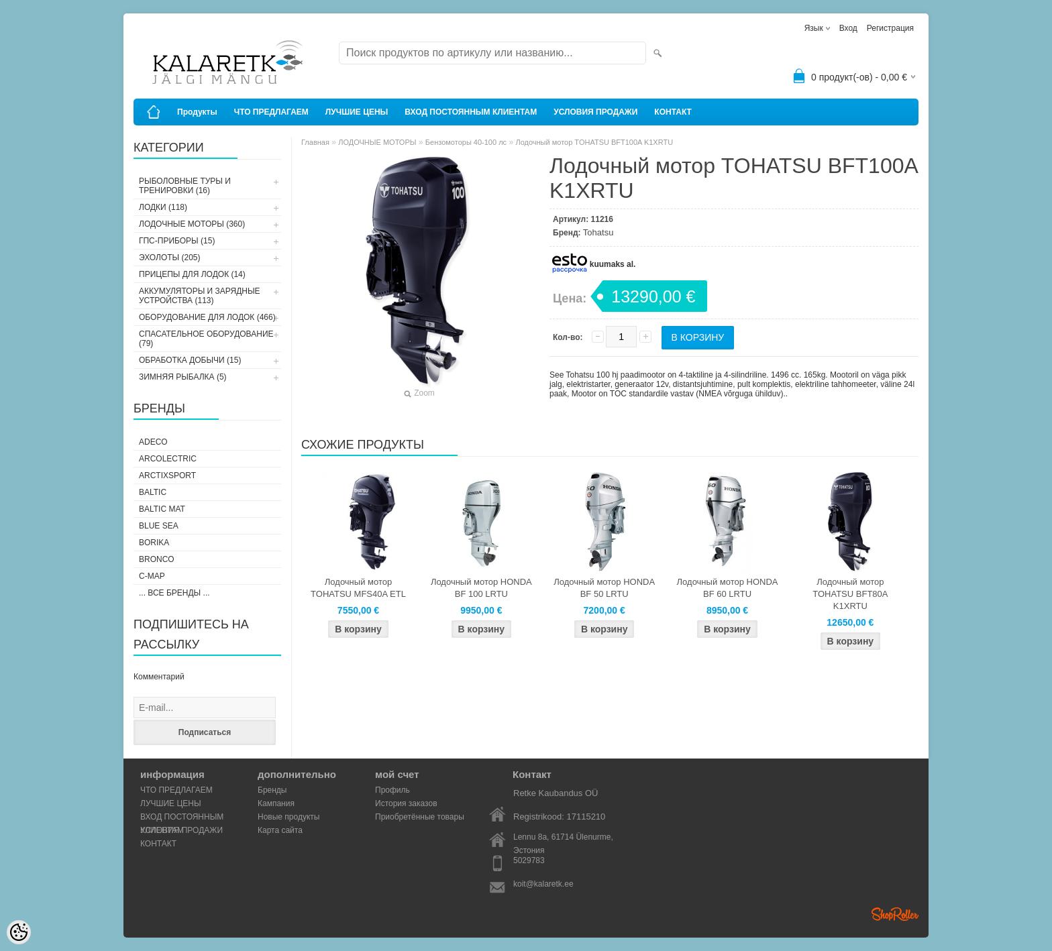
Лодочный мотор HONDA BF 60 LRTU (727, 588)
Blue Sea (158, 525)
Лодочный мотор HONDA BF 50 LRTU (604, 588)
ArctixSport (167, 475)
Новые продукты (288, 817)
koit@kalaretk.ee (543, 884)
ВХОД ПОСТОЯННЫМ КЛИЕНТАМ (471, 112)
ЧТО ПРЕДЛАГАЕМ (271, 112)
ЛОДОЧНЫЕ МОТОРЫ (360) (192, 224)
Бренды (272, 790)
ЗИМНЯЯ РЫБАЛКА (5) (183, 377)
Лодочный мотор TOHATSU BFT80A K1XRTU (850, 594)
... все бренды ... (174, 593)
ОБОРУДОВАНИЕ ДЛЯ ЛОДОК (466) (207, 317)
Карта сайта (280, 830)
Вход (848, 28)
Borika (154, 542)
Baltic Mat (162, 509)
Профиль (392, 790)
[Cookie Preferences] (19, 932)
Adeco (153, 442)
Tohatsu (598, 232)
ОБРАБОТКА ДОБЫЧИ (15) (190, 360)
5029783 (529, 860)
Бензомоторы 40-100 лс (466, 142)
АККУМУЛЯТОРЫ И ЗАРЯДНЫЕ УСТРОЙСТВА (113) (199, 295)
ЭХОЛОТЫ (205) (170, 257)
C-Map (152, 576)
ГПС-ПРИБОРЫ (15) (177, 240)
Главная (315, 142)
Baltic (152, 492)
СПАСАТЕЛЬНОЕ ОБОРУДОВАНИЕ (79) (206, 338)
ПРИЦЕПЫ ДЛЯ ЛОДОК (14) (192, 274)
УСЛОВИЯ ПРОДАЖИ (595, 112)
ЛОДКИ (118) (163, 207)
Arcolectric (168, 458)
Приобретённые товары (419, 817)
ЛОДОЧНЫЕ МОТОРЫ (377, 142)
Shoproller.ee (895, 914)
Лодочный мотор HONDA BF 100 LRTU (481, 588)
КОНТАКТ (673, 112)
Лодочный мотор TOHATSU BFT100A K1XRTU (594, 142)
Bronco (156, 559)
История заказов (406, 803)
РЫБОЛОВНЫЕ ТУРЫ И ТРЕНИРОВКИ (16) (185, 185)
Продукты (197, 112)
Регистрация (890, 28)
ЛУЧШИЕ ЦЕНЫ (356, 112)
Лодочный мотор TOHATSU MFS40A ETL (358, 588)
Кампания (276, 803)
